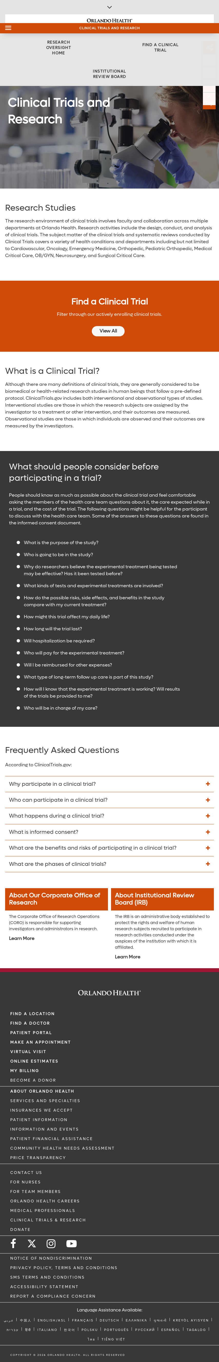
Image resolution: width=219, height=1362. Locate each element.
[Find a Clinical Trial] (161, 47)
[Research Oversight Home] (59, 48)
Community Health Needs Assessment (62, 1148)
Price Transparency (38, 1157)
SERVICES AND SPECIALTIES (45, 1100)
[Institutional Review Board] (109, 74)
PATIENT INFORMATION (39, 1119)
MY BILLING (24, 1070)
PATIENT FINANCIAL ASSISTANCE (51, 1138)
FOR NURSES (25, 1182)
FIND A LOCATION (32, 1013)
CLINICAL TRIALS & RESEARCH (48, 1220)
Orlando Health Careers (45, 1201)
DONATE (20, 1229)
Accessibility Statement (44, 1286)
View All (108, 331)
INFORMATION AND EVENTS (44, 1129)
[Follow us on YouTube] (71, 1244)
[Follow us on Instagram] (51, 1244)
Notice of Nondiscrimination (51, 1258)
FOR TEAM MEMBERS (35, 1191)
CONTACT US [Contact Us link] (26, 1172)
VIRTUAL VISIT (28, 1051)
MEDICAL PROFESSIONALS (42, 1210)
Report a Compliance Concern (53, 1296)
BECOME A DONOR (33, 1080)
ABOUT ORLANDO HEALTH (42, 1091)
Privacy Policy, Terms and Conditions (64, 1267)
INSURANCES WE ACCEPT (41, 1110)
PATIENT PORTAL (31, 1032)
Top (212, 103)
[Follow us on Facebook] (13, 1244)
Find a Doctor (30, 1023)
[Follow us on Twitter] (31, 1242)
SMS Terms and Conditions (47, 1277)
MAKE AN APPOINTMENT (40, 1042)
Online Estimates (34, 1061)
